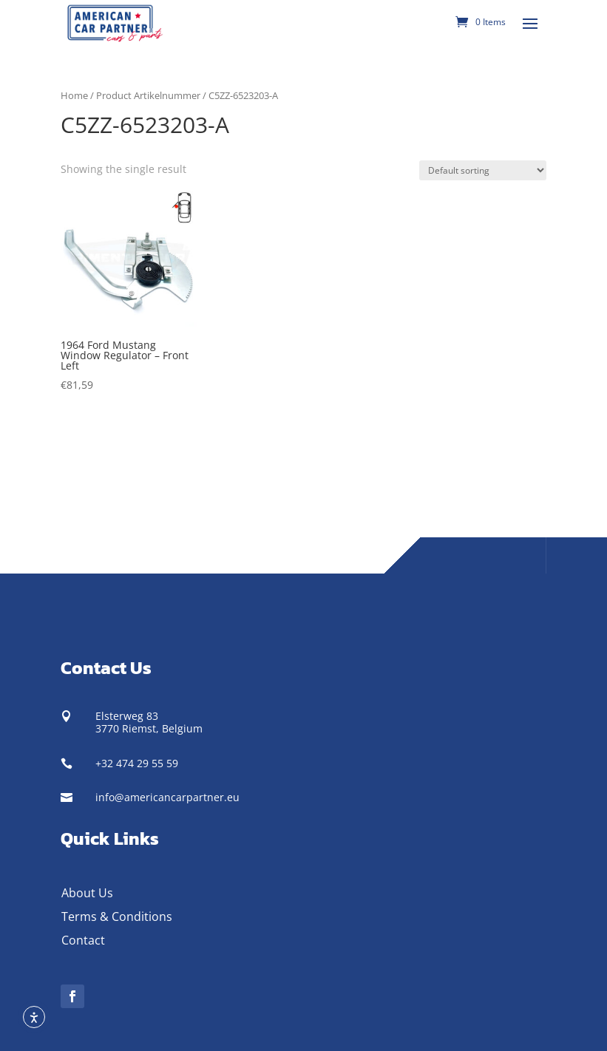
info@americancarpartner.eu (167, 797)
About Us (87, 893)
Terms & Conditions (116, 916)
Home (74, 95)
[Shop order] (482, 170)
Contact (83, 940)
